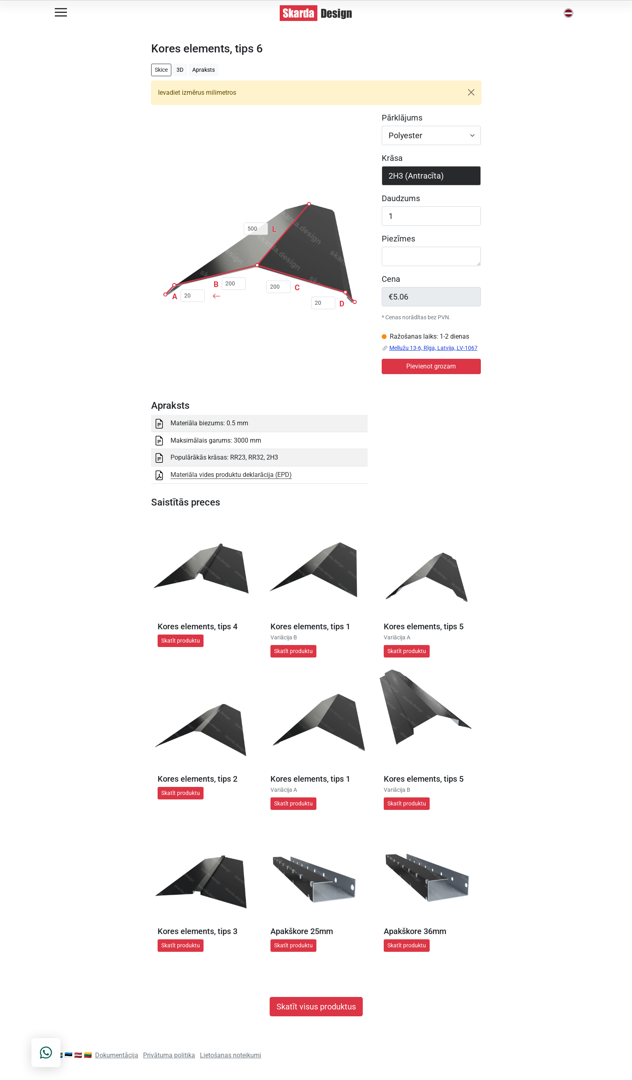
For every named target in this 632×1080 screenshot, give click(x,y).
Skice (161, 70)
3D (180, 70)
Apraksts (203, 70)
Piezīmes (398, 238)
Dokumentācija (116, 1055)
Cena (391, 279)
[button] (568, 13)
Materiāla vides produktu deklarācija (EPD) (231, 475)
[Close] (471, 92)
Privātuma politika (169, 1055)
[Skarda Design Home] (316, 13)
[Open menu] (61, 12)
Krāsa (392, 158)
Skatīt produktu (180, 640)
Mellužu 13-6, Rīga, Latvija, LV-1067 (433, 348)
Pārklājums (402, 118)
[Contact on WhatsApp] (46, 1053)
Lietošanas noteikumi (230, 1055)
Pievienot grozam (431, 366)
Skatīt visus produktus (316, 1006)
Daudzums (401, 198)
